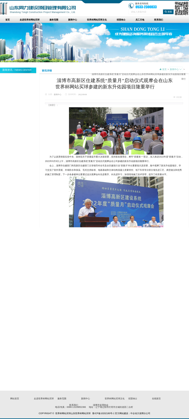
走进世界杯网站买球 (30, 19)
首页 (7, 19)
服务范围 (53, 19)
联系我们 (158, 19)
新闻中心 (72, 19)
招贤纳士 (121, 19)
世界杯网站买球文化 (97, 19)
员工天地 (139, 19)
